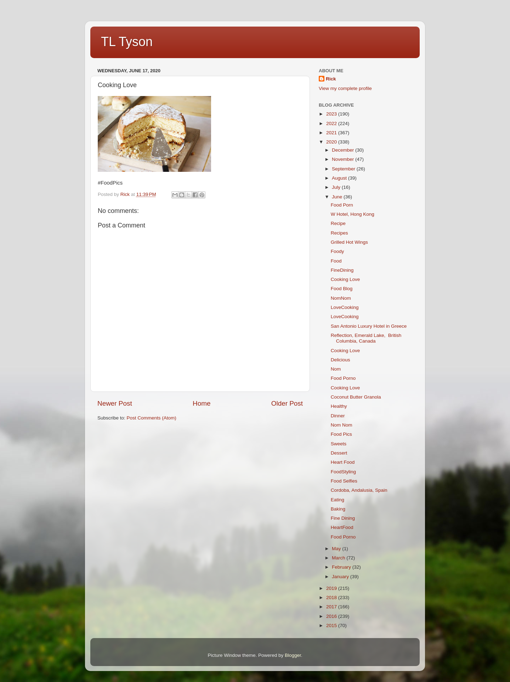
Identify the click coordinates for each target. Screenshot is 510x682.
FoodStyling (343, 471)
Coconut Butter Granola (356, 397)
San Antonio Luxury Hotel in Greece (369, 326)
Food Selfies (344, 481)
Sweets (338, 443)
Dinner (338, 415)
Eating (337, 499)
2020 (332, 142)
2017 (332, 606)
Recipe (338, 223)
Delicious (340, 359)
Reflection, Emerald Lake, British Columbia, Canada (366, 338)
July (337, 187)
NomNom (341, 298)
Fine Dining (343, 518)
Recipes (339, 233)
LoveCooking (345, 307)
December (343, 150)
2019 (332, 588)
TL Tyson (127, 41)
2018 (332, 597)
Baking (338, 509)
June (338, 196)
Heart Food (343, 462)
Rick (331, 78)
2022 (332, 123)
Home (201, 403)
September (344, 168)
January (341, 576)
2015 (332, 625)
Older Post (287, 403)
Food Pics (341, 434)
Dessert (339, 453)
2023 (332, 114)
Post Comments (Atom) (151, 418)
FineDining (342, 270)
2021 (332, 132)
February (342, 567)
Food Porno (343, 378)
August (340, 178)
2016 (332, 616)
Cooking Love (345, 279)
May (337, 548)
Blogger (293, 655)
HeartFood (342, 527)
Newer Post (114, 403)
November (343, 159)
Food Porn (342, 205)
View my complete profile (345, 88)
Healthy (339, 406)
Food (336, 261)
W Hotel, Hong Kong (352, 214)
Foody (337, 251)
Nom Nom (341, 425)
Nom (336, 369)
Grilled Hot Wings (349, 242)
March (339, 557)
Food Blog (342, 288)
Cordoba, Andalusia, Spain (359, 490)
